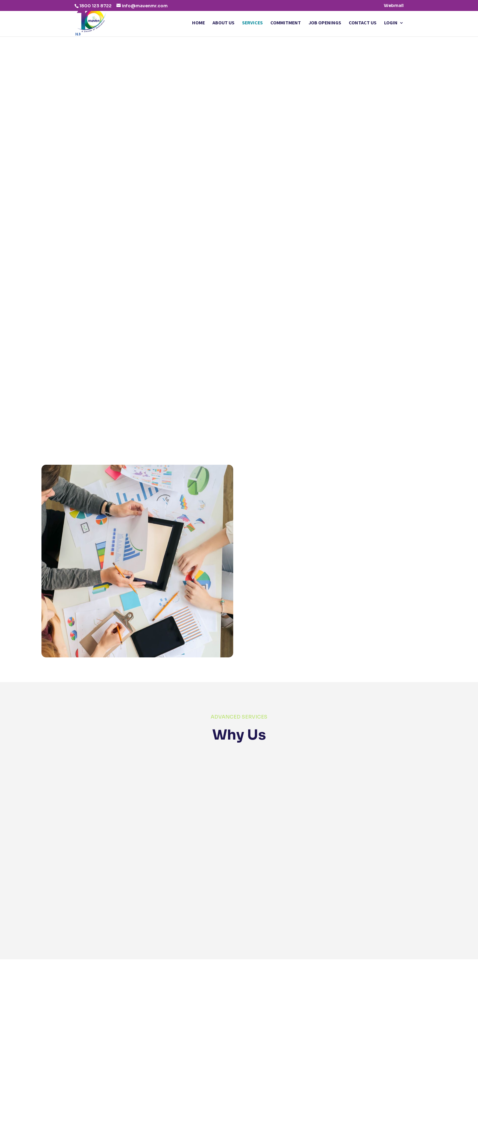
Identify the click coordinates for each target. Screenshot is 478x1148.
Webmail (394, 5)
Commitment (285, 23)
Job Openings (325, 23)
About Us (223, 23)
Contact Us (362, 23)
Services (252, 23)
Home (198, 23)
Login (391, 23)
